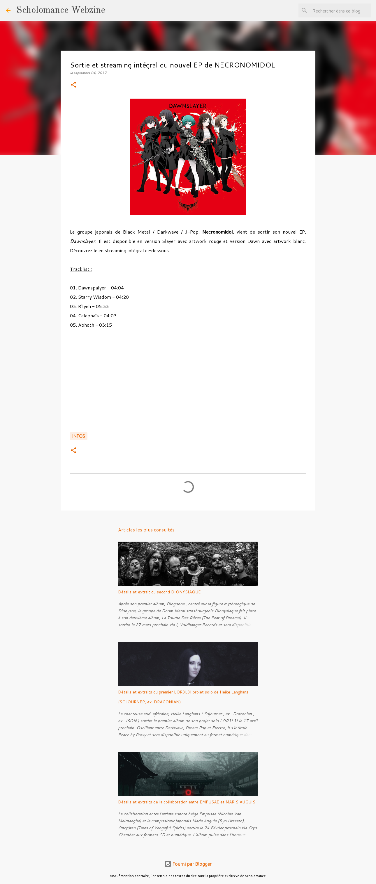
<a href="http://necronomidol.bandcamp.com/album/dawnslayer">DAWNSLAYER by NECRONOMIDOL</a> (188, 383)
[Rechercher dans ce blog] (340, 10)
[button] (73, 85)
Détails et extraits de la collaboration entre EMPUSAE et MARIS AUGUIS (186, 802)
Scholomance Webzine (60, 10)
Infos (78, 436)
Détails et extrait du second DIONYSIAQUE (159, 592)
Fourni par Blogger (188, 864)
